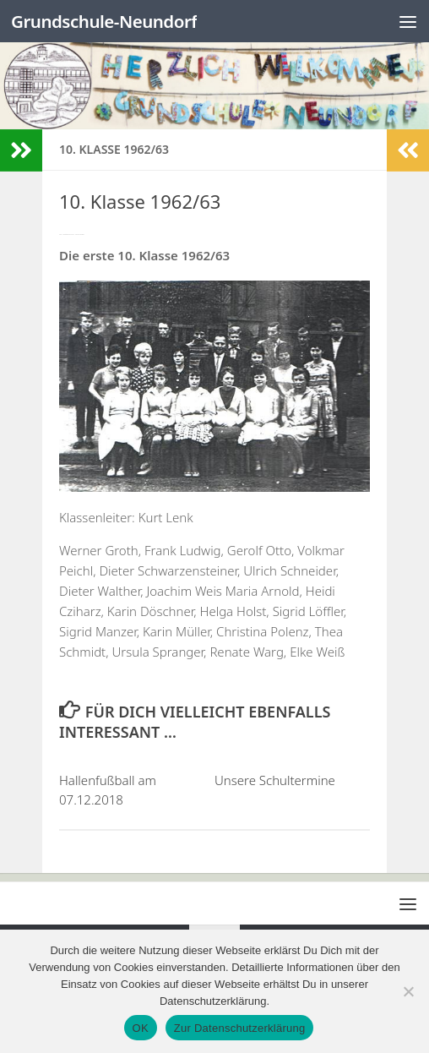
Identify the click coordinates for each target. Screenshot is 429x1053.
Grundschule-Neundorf (107, 20)
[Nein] (407, 991)
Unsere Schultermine (274, 780)
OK (141, 1028)
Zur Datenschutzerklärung (240, 1028)
